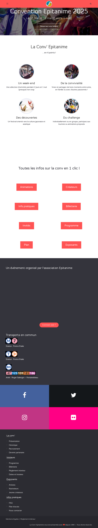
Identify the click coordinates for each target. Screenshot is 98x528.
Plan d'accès (14, 507)
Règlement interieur (17, 471)
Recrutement (14, 449)
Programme (14, 463)
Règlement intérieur (28, 519)
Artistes (12, 485)
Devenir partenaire (16, 452)
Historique (13, 445)
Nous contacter (15, 510)
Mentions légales (12, 519)
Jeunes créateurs (16, 492)
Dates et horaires (16, 474)
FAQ (11, 503)
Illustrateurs (13, 489)
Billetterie (13, 467)
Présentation (14, 441)
